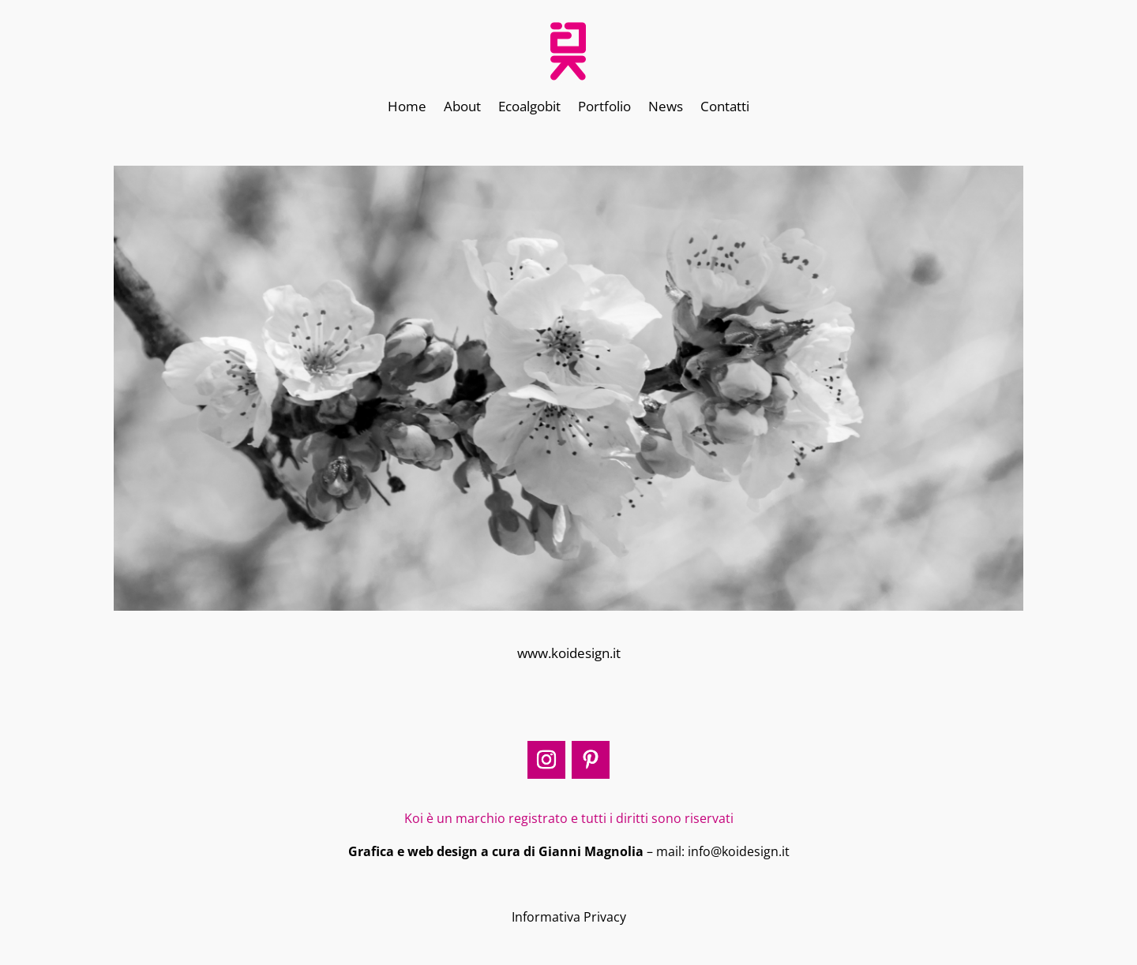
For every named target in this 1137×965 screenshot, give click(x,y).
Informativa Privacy (569, 917)
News (665, 108)
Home (407, 108)
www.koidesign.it (569, 653)
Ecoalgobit (529, 108)
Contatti (724, 108)
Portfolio (604, 108)
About (462, 108)
